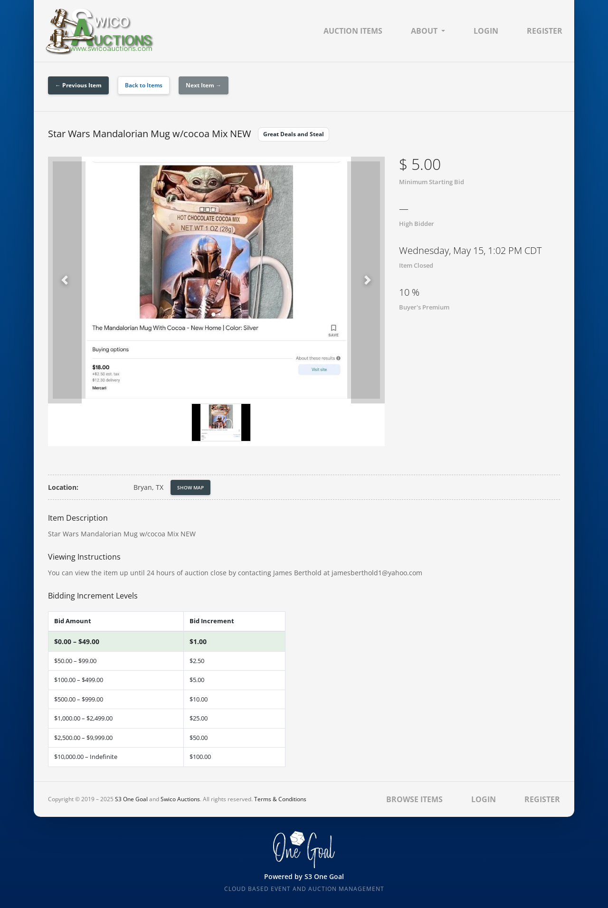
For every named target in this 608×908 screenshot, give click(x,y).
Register (544, 31)
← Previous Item (78, 85)
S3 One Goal (131, 799)
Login (486, 31)
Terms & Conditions (280, 799)
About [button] (424, 31)
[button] (65, 280)
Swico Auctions (180, 799)
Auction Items (352, 31)
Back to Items (143, 85)
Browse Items (414, 799)
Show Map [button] (190, 487)
